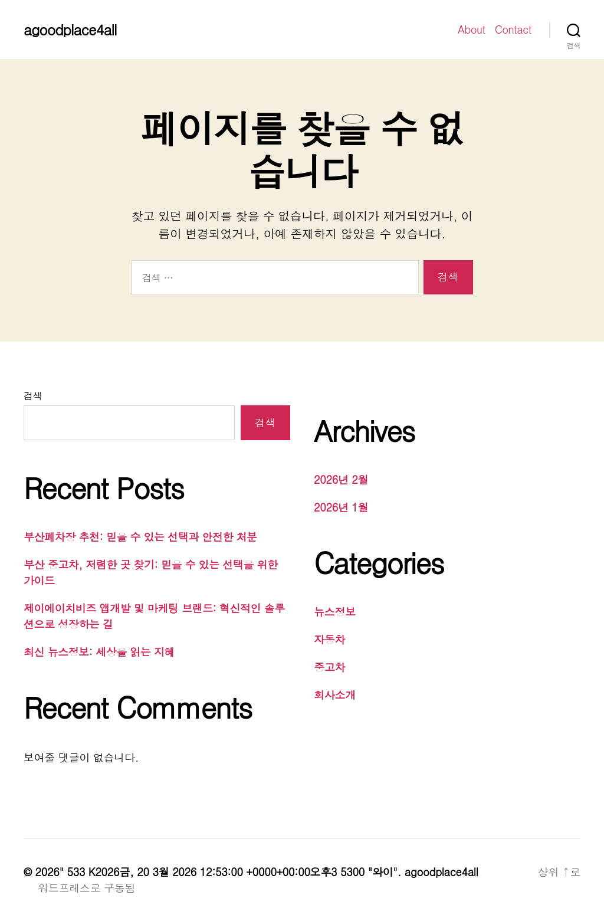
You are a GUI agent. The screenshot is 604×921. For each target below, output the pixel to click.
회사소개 (335, 694)
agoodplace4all (70, 29)
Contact (513, 29)
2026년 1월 (341, 507)
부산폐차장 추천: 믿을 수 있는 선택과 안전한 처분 (140, 536)
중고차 (329, 667)
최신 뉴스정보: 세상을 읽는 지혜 (99, 651)
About (471, 29)
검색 (33, 395)
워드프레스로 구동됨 (86, 887)
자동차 (329, 639)
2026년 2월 (341, 479)
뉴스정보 (335, 611)
